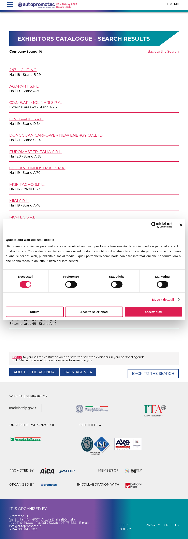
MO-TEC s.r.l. (22, 217)
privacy (152, 525)
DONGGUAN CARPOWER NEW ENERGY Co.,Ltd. (56, 135)
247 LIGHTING (23, 69)
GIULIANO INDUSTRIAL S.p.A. (37, 167)
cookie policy (125, 527)
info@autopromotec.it (25, 526)
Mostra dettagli (163, 299)
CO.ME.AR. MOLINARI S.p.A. (35, 102)
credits (171, 525)
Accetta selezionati (94, 311)
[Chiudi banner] (180, 225)
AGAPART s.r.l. (24, 86)
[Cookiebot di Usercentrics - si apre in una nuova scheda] (154, 225)
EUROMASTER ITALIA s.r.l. (35, 151)
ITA (169, 4)
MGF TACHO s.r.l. (27, 184)
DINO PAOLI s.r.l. (26, 118)
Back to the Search (163, 51)
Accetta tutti (153, 311)
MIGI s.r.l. (19, 200)
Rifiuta (35, 311)
